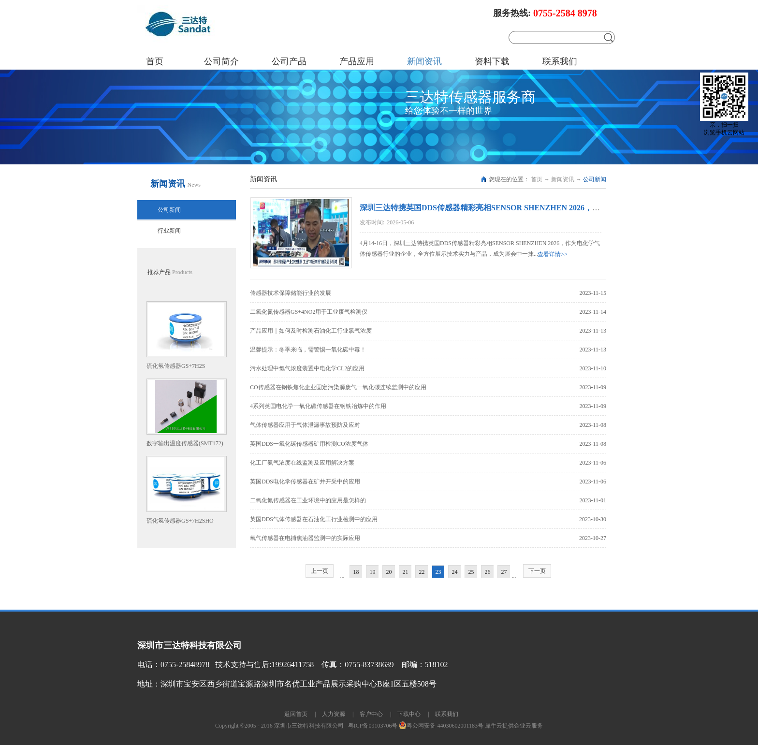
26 (488, 572)
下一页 (537, 571)
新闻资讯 (562, 179)
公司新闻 (594, 179)
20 (389, 572)
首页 (154, 61)
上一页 (319, 571)
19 (373, 572)
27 (504, 572)
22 (422, 572)
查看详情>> (553, 254)
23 (438, 572)
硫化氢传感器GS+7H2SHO (180, 520)
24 (455, 572)
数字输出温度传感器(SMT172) (184, 443)
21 (405, 572)
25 (471, 572)
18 (356, 572)
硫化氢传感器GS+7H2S (175, 366)
